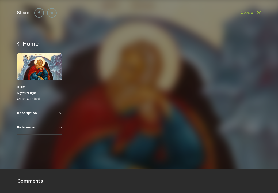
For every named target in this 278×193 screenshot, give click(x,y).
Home (28, 44)
